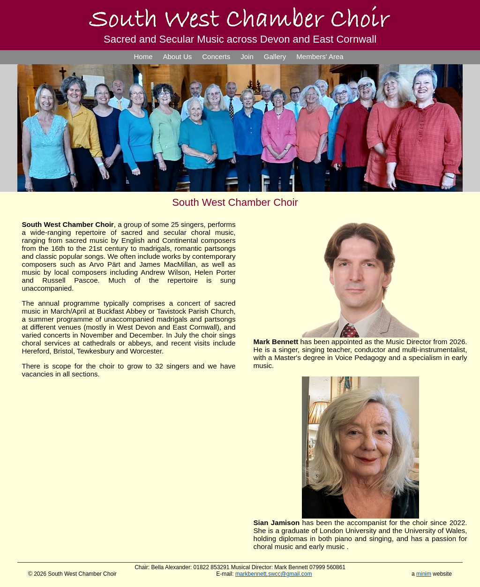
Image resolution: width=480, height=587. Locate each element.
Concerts (216, 56)
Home (143, 56)
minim (423, 574)
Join (247, 56)
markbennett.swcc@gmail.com (273, 574)
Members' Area (319, 56)
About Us (177, 56)
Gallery (275, 56)
